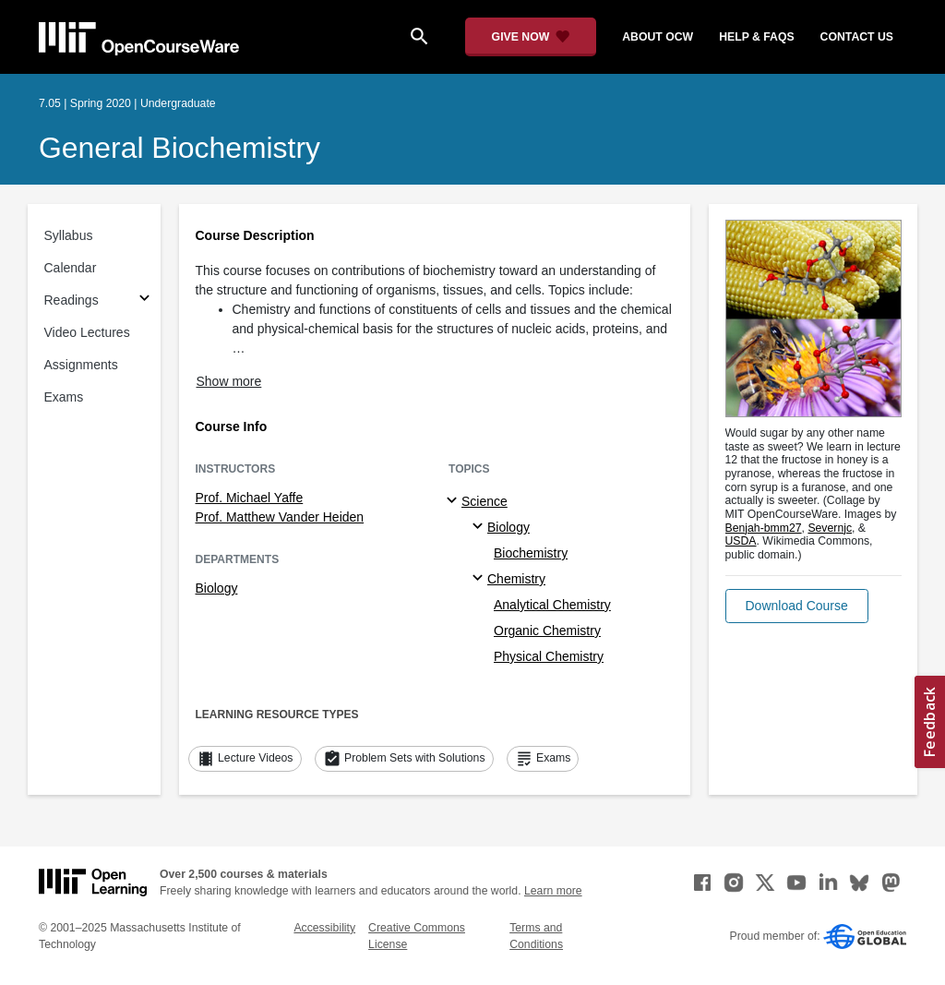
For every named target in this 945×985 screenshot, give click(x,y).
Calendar (70, 267)
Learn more (553, 890)
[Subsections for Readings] (144, 300)
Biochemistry (531, 553)
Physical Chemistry (549, 656)
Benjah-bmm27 (763, 528)
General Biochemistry (179, 147)
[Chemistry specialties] (480, 579)
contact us (856, 36)
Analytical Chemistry (552, 604)
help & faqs (756, 36)
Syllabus (68, 235)
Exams (64, 397)
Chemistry (516, 578)
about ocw (657, 36)
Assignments (81, 364)
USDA (741, 541)
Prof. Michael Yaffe (250, 497)
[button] (796, 606)
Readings (71, 300)
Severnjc (829, 528)
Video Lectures (87, 332)
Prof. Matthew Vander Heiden (280, 517)
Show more (229, 381)
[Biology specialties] (480, 527)
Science (484, 501)
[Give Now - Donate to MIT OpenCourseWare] (531, 37)
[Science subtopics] (454, 501)
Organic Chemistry (547, 630)
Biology (217, 588)
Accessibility (324, 927)
